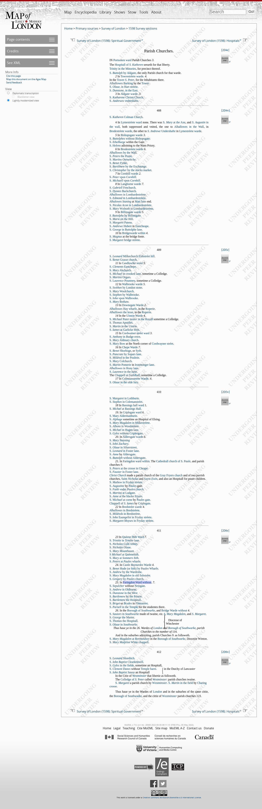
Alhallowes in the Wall (189, 126)
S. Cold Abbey (124, 543)
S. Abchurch (120, 270)
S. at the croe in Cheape (129, 468)
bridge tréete (125, 240)
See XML (14, 62)
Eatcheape (141, 226)
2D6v (225, 651)
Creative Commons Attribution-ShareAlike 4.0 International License (172, 797)
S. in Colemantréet (126, 401)
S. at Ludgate (122, 492)
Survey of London (113, 28)
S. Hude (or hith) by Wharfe (134, 568)
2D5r (225, 249)
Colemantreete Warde (135, 378)
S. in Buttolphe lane (126, 229)
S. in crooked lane (125, 273)
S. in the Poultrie (124, 357)
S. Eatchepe (123, 266)
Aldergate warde (133, 436)
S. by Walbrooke (124, 294)
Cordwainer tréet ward (135, 333)
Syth (138, 350)
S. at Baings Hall (125, 408)
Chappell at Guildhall (127, 375)
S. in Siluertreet (123, 447)
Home (68, 28)
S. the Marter (122, 617)
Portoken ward (122, 60)
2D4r (225, 50)
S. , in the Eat (124, 90)
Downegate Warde (133, 305)
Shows (119, 12)
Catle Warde (137, 564)
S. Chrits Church (126, 97)
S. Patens (121, 222)
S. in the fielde (122, 665)
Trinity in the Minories (123, 68)
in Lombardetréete (128, 194)
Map (68, 12)
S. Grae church (123, 259)
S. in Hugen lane (124, 429)
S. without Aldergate (127, 457)
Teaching (129, 728)
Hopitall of (129, 64)
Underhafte (162, 131)
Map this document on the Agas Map (26, 79)
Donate (209, 728)
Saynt (150, 478)
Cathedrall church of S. (173, 461)
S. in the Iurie (123, 371)
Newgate (140, 585)
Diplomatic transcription (26, 93)
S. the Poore (121, 156)
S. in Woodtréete (124, 426)
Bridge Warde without (174, 610)
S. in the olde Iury (124, 382)
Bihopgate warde (132, 135)
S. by (123, 72)
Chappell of (122, 503)
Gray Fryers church (171, 475)
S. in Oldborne (123, 589)
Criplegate (144, 503)
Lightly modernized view (26, 100)
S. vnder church (127, 489)
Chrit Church (118, 475)
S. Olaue (120, 547)
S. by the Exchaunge (128, 166)
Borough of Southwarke (182, 628)
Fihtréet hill (147, 256)
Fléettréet (142, 603)
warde (129, 93)
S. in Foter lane (124, 450)
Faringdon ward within (136, 461)
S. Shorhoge (120, 350)
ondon (157, 691)
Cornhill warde (129, 173)
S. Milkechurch (124, 256)
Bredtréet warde (132, 506)
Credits (13, 51)
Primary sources (87, 28)
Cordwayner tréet (162, 343)
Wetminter (139, 675)
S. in (124, 613)
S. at (124, 557)
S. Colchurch (121, 361)
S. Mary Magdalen (175, 613)
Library (105, 12)
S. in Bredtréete (125, 513)
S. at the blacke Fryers (126, 496)
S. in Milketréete (130, 422)
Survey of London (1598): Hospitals (215, 41)
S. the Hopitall (125, 599)
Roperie (150, 308)
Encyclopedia (86, 12)
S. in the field (180, 682)
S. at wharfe (125, 561)
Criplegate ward (132, 412)
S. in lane (124, 540)
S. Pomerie (120, 364)
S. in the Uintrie (123, 326)
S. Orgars (120, 277)
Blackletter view (25, 97)
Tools (143, 12)
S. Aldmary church (124, 340)
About (156, 12)
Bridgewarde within (133, 233)
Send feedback (14, 82)
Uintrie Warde (134, 315)
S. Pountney (122, 280)
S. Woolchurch (122, 291)
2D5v (225, 391)
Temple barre (148, 668)
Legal (116, 728)
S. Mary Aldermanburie (123, 415)
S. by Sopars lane (125, 354)
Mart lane (140, 201)
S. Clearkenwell (126, 661)
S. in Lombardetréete (128, 198)
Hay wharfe (123, 308)
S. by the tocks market (130, 170)
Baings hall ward (133, 405)
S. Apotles (121, 322)
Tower (125, 79)
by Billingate (125, 215)
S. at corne (121, 499)
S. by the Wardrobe (126, 572)
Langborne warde (131, 184)
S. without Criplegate (126, 433)
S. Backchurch (123, 191)
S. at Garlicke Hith (124, 329)
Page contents (18, 39)
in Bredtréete (124, 510)
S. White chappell (129, 642)
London (157, 628)
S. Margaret (199, 613)
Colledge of (132, 679)
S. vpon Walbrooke (124, 298)
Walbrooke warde (132, 284)
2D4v (225, 110)
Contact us (194, 728)
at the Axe (174, 122)
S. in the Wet (124, 592)
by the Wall (123, 152)
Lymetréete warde (190, 131)
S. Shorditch (122, 658)
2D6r (225, 530)
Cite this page (13, 76)
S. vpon (123, 177)
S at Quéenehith (124, 554)
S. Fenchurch (123, 187)
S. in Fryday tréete (126, 482)
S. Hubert (121, 226)
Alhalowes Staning (120, 201)
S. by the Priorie (126, 596)
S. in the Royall (131, 319)
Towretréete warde (132, 76)
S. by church (126, 578)
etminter (159, 682)
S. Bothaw (119, 301)
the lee (121, 312)
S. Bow (117, 343)
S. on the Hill (121, 219)
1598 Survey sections (142, 28)
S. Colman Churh (126, 117)
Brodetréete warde (121, 131)
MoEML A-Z (177, 728)
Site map (161, 728)
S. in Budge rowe (125, 336)
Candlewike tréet (132, 263)
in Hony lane (124, 368)
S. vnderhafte (124, 100)
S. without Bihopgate (130, 138)
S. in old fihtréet (130, 575)
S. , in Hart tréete (124, 86)
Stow (132, 12)
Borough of (141, 610)
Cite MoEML (145, 728)
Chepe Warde (130, 347)
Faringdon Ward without (137, 582)
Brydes (128, 603)
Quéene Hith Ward (133, 536)
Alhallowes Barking (121, 83)
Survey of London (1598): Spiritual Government (109, 41)
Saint (129, 478)
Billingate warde (131, 212)
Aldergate (129, 454)
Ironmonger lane (144, 364)
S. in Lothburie (124, 398)
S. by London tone (126, 287)
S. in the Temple (124, 607)
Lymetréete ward (131, 122)
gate (143, 499)
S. (117, 142)
